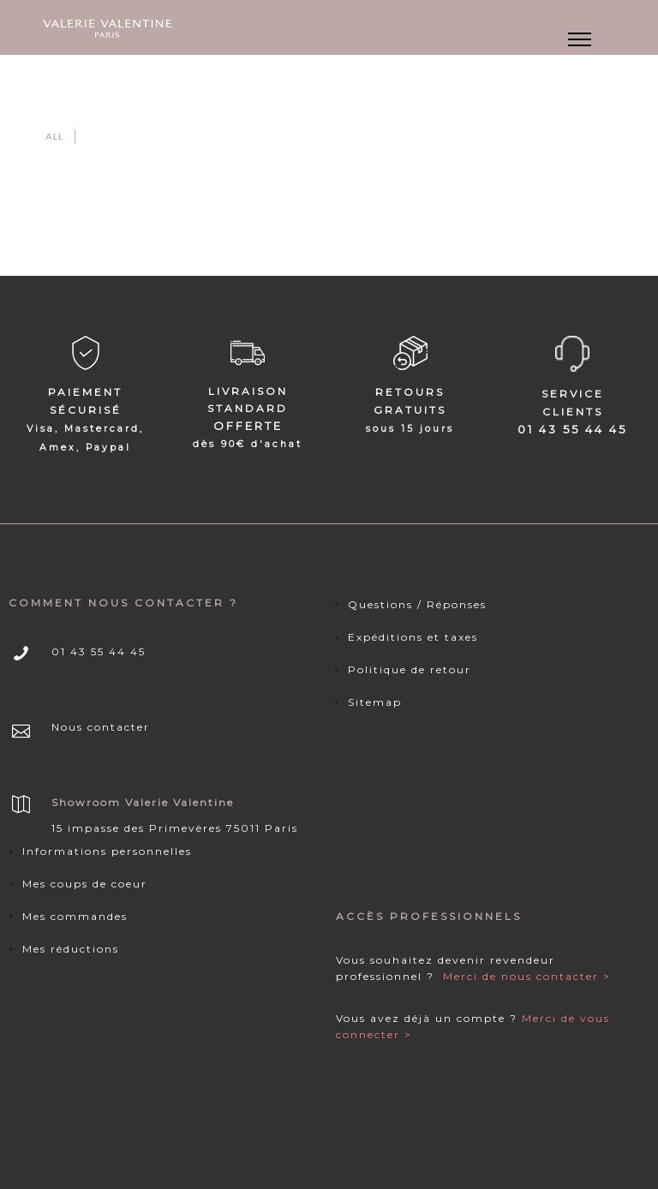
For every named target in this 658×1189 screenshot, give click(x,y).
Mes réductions (70, 948)
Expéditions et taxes (413, 636)
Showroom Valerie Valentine (142, 802)
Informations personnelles (107, 851)
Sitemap (375, 702)
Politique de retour (409, 669)
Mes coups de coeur (84, 883)
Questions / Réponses (417, 604)
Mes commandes (75, 916)
